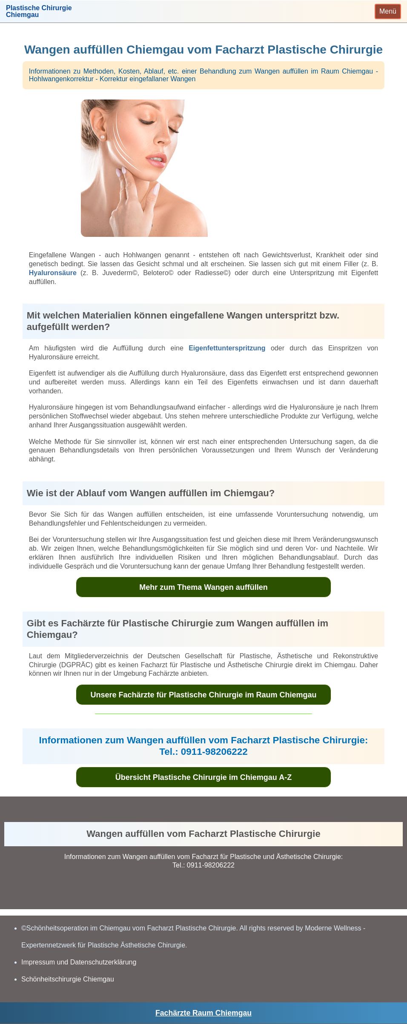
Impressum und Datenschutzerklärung (78, 962)
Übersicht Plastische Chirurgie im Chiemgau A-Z (203, 777)
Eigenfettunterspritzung (227, 348)
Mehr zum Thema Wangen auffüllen (203, 587)
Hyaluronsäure (53, 272)
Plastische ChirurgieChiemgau (39, 11)
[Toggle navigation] (388, 11)
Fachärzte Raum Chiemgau (203, 1013)
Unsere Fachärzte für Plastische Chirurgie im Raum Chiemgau (203, 695)
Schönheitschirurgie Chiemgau (67, 979)
